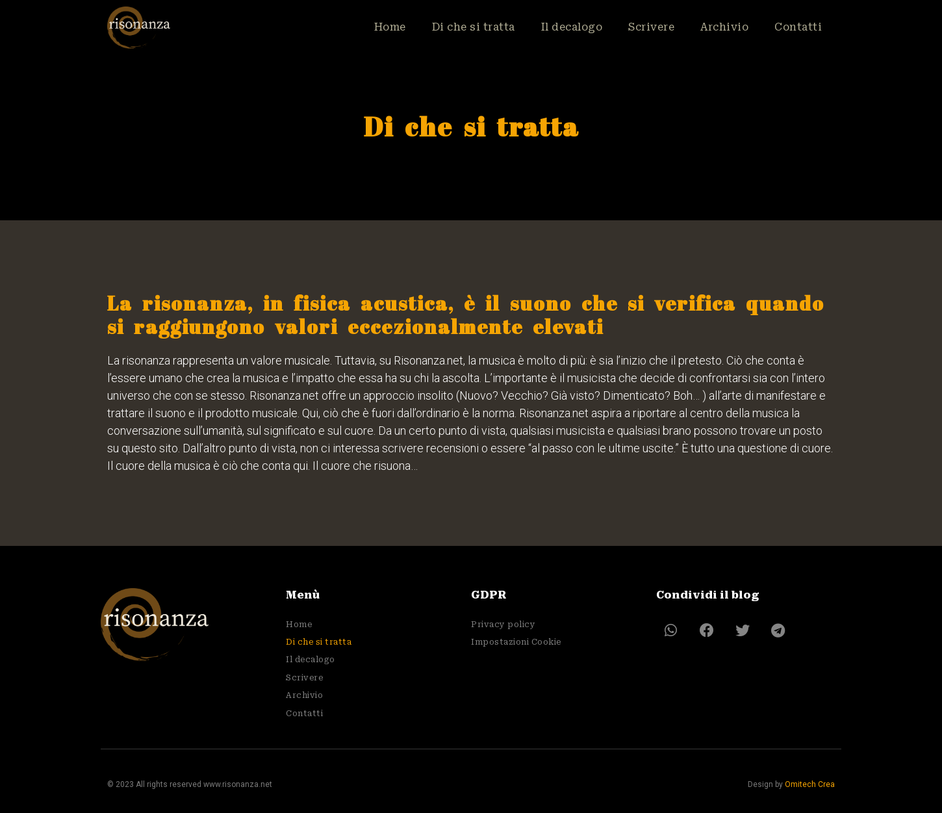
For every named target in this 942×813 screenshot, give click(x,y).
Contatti (798, 27)
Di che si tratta (471, 27)
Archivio (724, 27)
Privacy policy (503, 624)
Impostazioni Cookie (516, 642)
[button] (670, 630)
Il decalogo (570, 27)
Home (386, 27)
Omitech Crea (810, 784)
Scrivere (650, 27)
